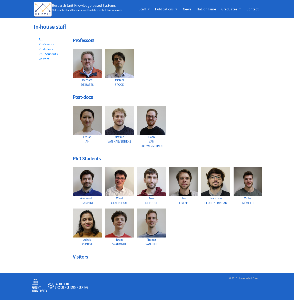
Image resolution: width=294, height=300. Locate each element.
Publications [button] (165, 9)
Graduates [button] (229, 9)
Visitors (44, 59)
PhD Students (48, 54)
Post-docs (46, 49)
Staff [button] (143, 9)
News (187, 9)
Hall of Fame (206, 9)
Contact (252, 9)
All (40, 39)
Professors (46, 44)
